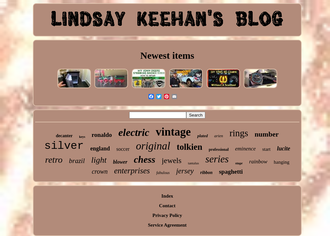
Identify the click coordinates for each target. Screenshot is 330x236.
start (266, 149)
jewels (171, 160)
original (153, 146)
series (216, 159)
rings (238, 133)
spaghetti (231, 171)
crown (100, 171)
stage (239, 163)
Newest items (167, 55)
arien (218, 135)
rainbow (258, 162)
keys (82, 137)
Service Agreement (167, 225)
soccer (123, 149)
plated (202, 135)
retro (54, 160)
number (267, 134)
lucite (283, 148)
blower (120, 162)
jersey (185, 171)
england (100, 148)
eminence (245, 149)
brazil (77, 161)
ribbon (206, 172)
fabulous (163, 172)
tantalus (193, 163)
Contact (167, 205)
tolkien (189, 147)
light (99, 160)
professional (219, 149)
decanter (64, 135)
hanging (281, 162)
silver (64, 146)
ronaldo (102, 134)
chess (144, 159)
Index (167, 196)
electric (133, 132)
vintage (173, 132)
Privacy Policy (167, 215)
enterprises (132, 170)
